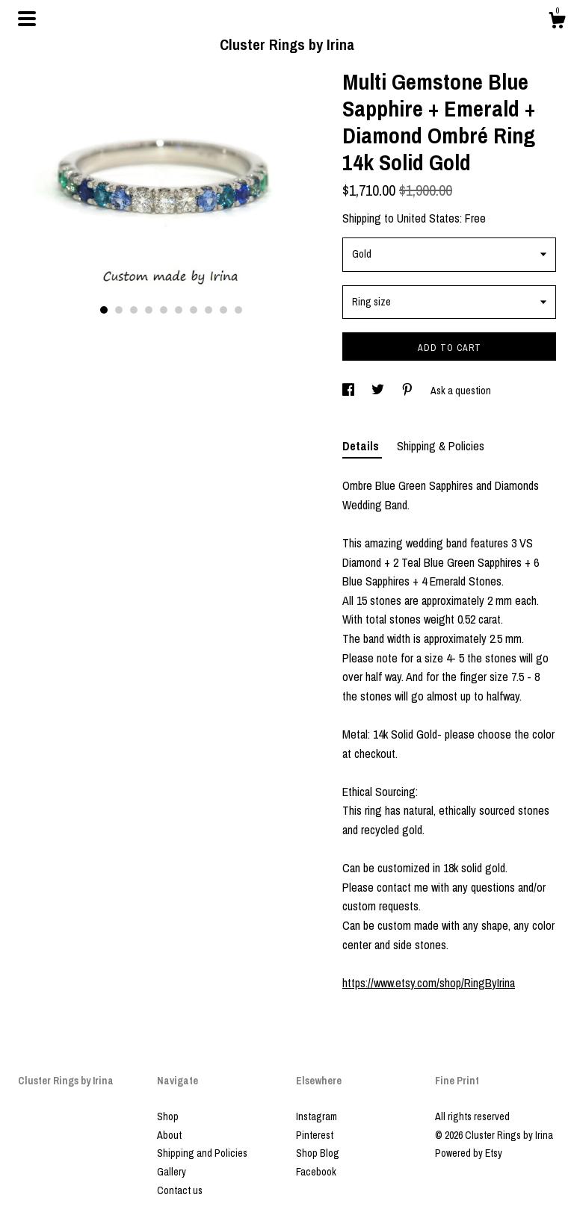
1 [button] (104, 310)
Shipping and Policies (202, 1153)
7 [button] (193, 310)
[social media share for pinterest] (408, 390)
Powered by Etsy (468, 1153)
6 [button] (178, 310)
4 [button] (148, 310)
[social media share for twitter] (378, 390)
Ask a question (460, 390)
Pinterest (314, 1135)
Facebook (316, 1171)
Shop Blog (317, 1153)
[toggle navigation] (27, 18)
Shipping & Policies (440, 446)
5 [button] (163, 310)
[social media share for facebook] (349, 390)
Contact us (180, 1190)
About (169, 1135)
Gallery (171, 1171)
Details (362, 446)
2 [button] (119, 310)
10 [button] (238, 310)
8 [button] (208, 310)
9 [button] (223, 310)
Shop (168, 1116)
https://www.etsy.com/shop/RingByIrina (428, 983)
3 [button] (134, 310)
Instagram (316, 1116)
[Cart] (557, 22)
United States (428, 218)
